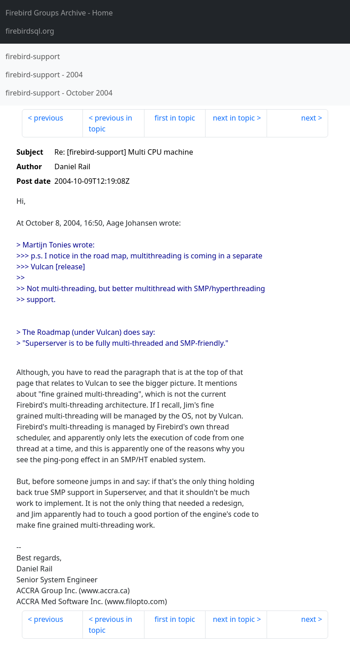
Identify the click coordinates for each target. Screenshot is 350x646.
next (308, 118)
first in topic (174, 118)
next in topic (234, 118)
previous (48, 118)
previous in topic (110, 123)
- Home (59, 13)
